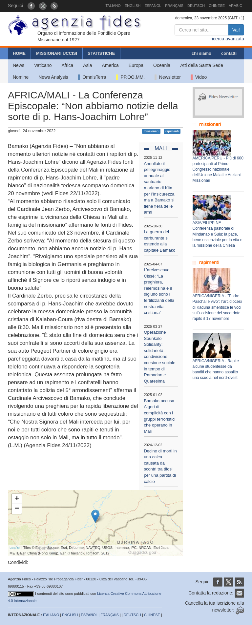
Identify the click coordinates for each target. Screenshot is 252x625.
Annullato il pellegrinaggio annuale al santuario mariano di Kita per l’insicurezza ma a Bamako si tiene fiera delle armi (159, 188)
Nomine (21, 77)
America (110, 65)
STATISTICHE (101, 53)
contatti (229, 53)
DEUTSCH (196, 6)
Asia (87, 65)
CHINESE (217, 6)
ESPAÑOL (152, 6)
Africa (67, 65)
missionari (151, 131)
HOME (19, 53)
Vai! (236, 29)
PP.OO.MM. (130, 77)
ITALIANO (113, 6)
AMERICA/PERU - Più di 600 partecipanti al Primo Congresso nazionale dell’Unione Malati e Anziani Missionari (218, 169)
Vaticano (43, 65)
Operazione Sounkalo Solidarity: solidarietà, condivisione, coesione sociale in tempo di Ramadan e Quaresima (159, 357)
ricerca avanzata (227, 38)
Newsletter (168, 77)
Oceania (161, 65)
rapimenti (172, 131)
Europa (136, 65)
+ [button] (17, 499)
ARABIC (235, 6)
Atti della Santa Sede (201, 65)
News (18, 65)
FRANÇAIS (174, 6)
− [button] (17, 509)
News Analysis (53, 77)
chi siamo (201, 53)
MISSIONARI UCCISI (56, 53)
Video (199, 77)
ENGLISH (132, 6)
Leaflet (15, 548)
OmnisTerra (92, 77)
